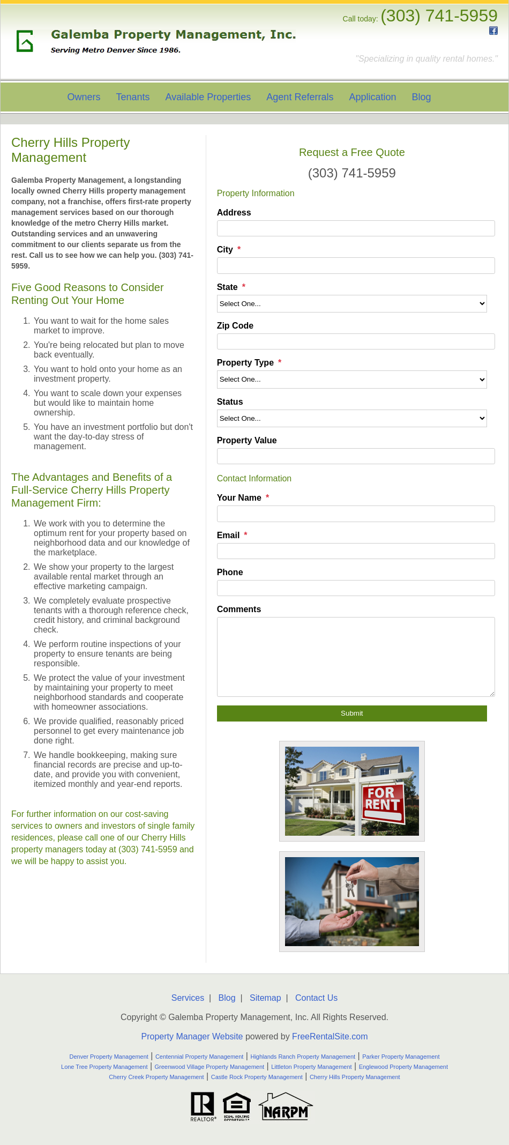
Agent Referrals (299, 97)
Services (187, 997)
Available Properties (208, 97)
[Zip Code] (356, 341)
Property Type (245, 362)
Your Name (239, 497)
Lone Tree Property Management (104, 1067)
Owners (83, 97)
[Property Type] (352, 379)
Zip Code (235, 325)
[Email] (356, 551)
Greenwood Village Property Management (210, 1067)
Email (228, 535)
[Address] (356, 228)
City (225, 249)
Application (372, 97)
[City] (356, 265)
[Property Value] (356, 456)
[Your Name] (356, 513)
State (227, 287)
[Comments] (356, 657)
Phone (230, 572)
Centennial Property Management (199, 1056)
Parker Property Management (400, 1056)
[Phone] (356, 588)
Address (234, 212)
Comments (239, 609)
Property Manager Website (192, 1036)
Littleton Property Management (311, 1067)
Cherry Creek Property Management (156, 1077)
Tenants (133, 97)
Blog (421, 97)
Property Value (247, 440)
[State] (352, 304)
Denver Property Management (109, 1056)
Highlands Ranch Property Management (302, 1056)
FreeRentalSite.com (330, 1036)
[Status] (352, 418)
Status (230, 401)
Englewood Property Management (403, 1067)
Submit (352, 713)
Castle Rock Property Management (257, 1077)
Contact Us (316, 997)
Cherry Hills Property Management (355, 1077)
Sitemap (265, 997)
